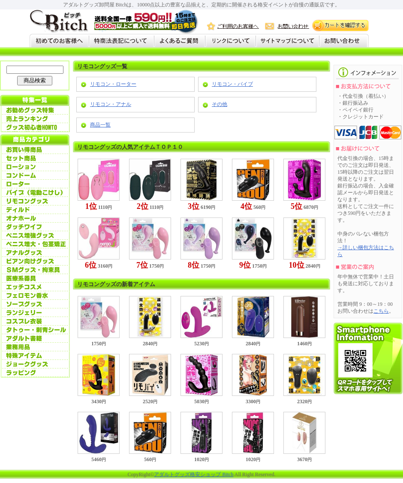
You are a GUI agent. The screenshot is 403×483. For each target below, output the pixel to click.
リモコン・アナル (110, 104)
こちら (381, 311)
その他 (219, 104)
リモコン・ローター (113, 84)
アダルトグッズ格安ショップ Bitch (193, 474)
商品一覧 (100, 125)
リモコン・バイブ (232, 84)
